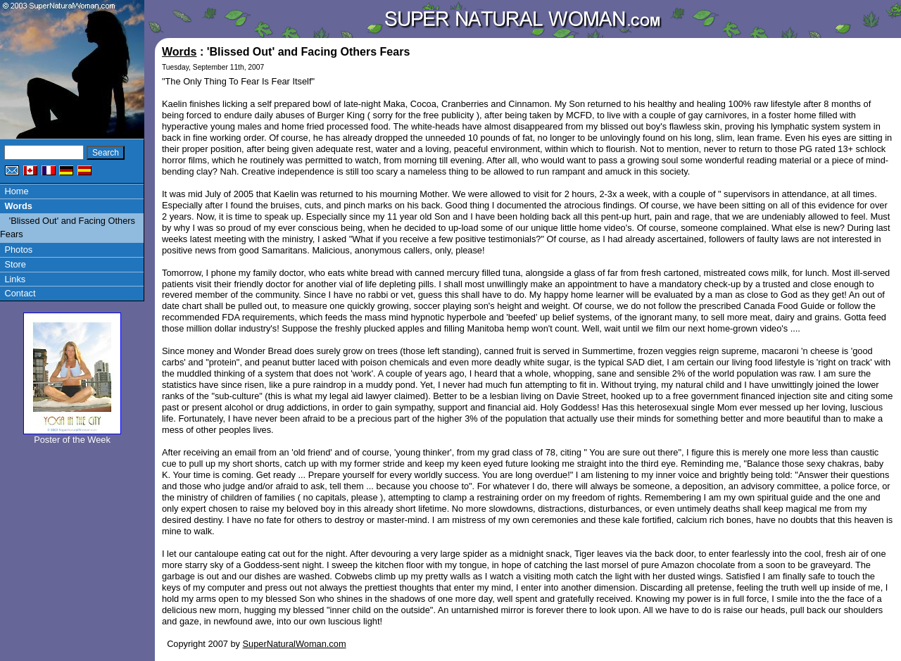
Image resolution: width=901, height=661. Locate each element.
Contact (19, 293)
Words (18, 206)
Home (16, 191)
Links (14, 279)
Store (15, 264)
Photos (18, 249)
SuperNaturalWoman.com (294, 643)
